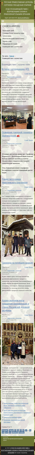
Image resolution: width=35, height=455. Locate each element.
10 (3, 432)
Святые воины (7, 36)
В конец (21, 432)
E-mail (26, 73)
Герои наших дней (8, 30)
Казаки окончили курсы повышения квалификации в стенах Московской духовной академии (16, 305)
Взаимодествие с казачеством (14, 77)
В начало (4, 430)
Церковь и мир (7, 41)
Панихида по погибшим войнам (13, 417)
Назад (11, 430)
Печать (31, 73)
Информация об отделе (10, 44)
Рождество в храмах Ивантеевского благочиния (14, 180)
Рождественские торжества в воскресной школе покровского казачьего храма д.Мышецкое (16, 405)
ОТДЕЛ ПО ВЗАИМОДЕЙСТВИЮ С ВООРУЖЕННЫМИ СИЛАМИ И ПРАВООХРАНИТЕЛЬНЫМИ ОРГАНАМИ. (17, 450)
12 (10, 432)
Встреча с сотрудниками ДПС (15, 69)
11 (6, 432)
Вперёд (15, 432)
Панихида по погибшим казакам (17, 262)
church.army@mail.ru (23, 18)
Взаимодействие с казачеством (12, 46)
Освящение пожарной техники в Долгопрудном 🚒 (17, 134)
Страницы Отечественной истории (13, 33)
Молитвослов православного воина (13, 38)
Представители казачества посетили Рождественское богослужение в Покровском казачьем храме (17, 412)
